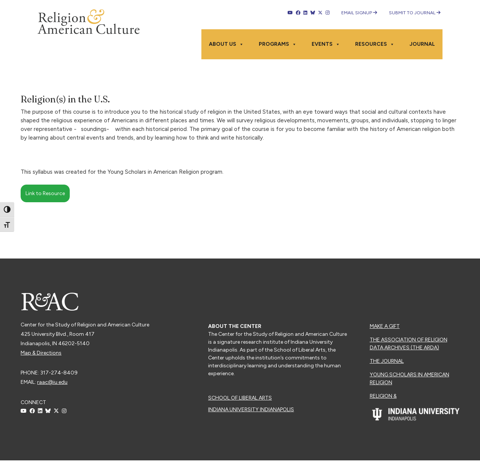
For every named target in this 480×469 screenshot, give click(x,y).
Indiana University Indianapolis (251, 409)
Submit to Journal (415, 12)
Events (326, 44)
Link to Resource (45, 193)
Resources (374, 44)
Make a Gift (385, 326)
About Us (226, 44)
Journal (422, 44)
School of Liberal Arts (240, 398)
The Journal (387, 361)
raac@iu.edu (52, 382)
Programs (278, 44)
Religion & (383, 396)
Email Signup (359, 12)
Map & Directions (41, 353)
